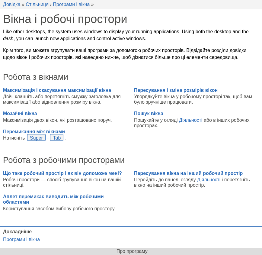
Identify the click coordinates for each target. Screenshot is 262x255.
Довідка (12, 4)
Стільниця (37, 4)
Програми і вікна (71, 4)
